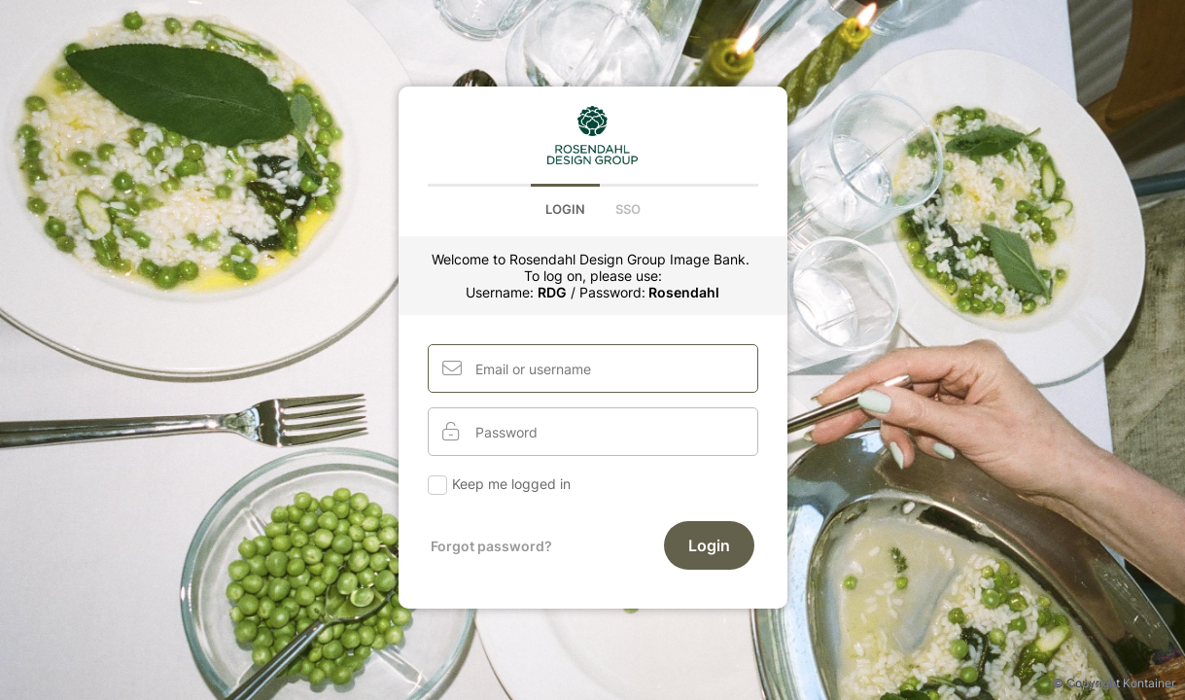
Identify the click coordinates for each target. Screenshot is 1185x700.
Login (565, 209)
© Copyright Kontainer (1114, 683)
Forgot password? (491, 546)
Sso (628, 209)
